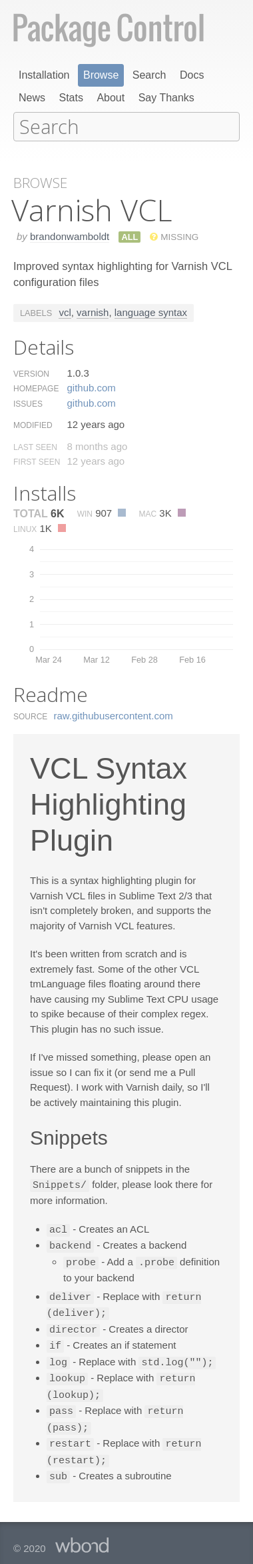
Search (149, 75)
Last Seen (35, 446)
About (111, 97)
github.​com (91, 386)
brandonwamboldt (69, 235)
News (32, 97)
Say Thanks (166, 97)
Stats (71, 97)
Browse (101, 75)
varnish (93, 311)
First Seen (36, 460)
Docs (192, 75)
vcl (65, 311)
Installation (44, 75)
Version (31, 372)
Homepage (36, 387)
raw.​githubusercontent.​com (113, 714)
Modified (33, 424)
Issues (28, 402)
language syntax (151, 311)
